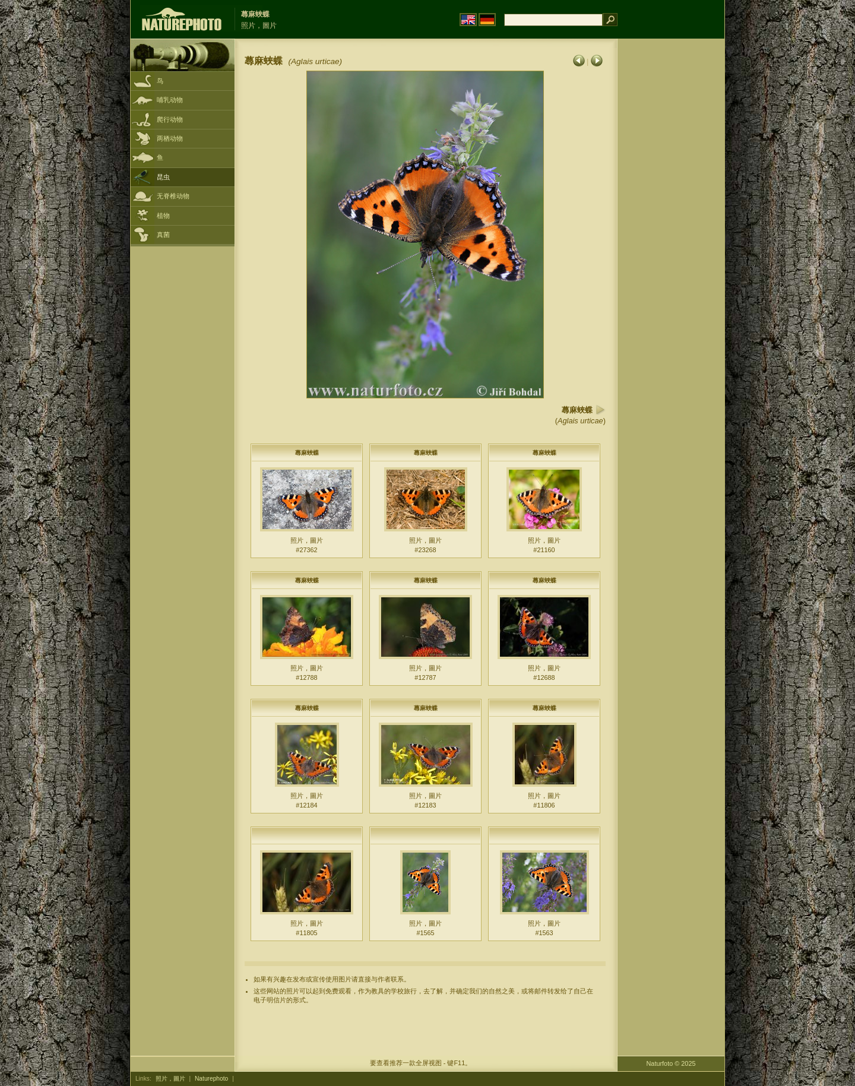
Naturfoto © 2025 (671, 1063)
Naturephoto (211, 1078)
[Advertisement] (670, 228)
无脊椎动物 (173, 196)
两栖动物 (170, 138)
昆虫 (163, 177)
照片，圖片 (170, 1078)
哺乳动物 (170, 99)
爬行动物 (170, 119)
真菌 (163, 234)
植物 (163, 215)
